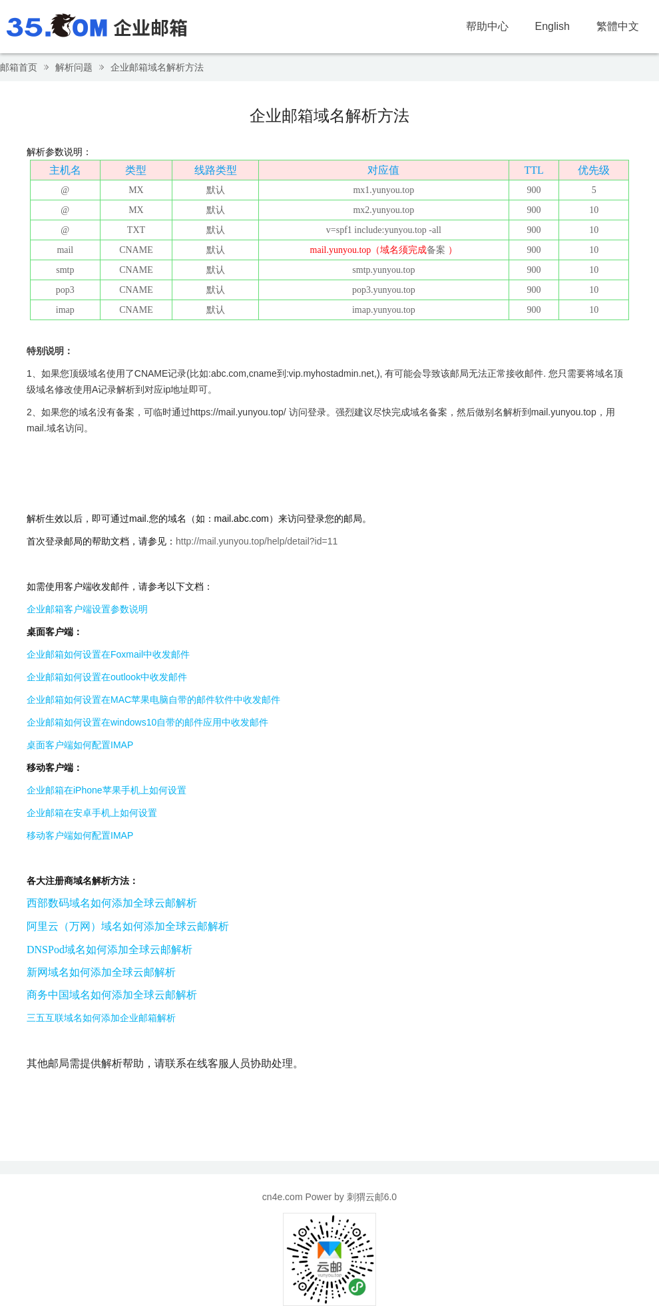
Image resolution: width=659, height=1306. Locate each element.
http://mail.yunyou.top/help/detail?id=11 (256, 541)
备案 (436, 250)
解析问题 (74, 67)
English (552, 26)
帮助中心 (487, 26)
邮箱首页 (18, 67)
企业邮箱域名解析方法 (157, 67)
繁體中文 (617, 26)
